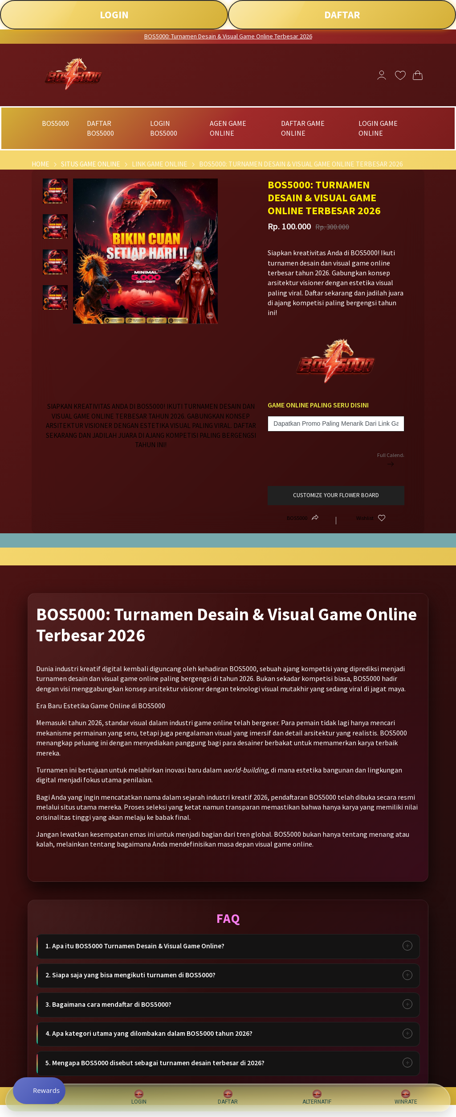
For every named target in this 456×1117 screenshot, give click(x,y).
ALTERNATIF (316, 1097)
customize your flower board (336, 495)
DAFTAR (342, 14)
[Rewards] (41, 1090)
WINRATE (406, 1097)
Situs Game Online (90, 164)
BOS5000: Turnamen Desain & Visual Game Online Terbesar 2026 (228, 36)
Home (40, 164)
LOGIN (114, 14)
